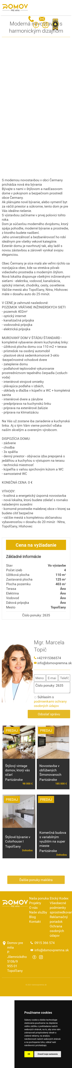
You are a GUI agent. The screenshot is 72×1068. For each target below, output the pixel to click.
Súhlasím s (50, 701)
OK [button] (29, 1054)
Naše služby (38, 912)
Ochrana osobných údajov (57, 931)
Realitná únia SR (55, 25)
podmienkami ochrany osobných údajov (50, 703)
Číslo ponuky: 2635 (52, 687)
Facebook (36, 25)
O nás (33, 907)
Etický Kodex (59, 898)
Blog (32, 917)
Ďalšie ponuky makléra (36, 880)
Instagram (45, 25)
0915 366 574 (31, 19)
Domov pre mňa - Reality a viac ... (15, 8)
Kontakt (35, 921)
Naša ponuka (39, 898)
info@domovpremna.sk (42, 19)
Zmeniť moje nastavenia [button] (48, 1054)
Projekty (35, 903)
